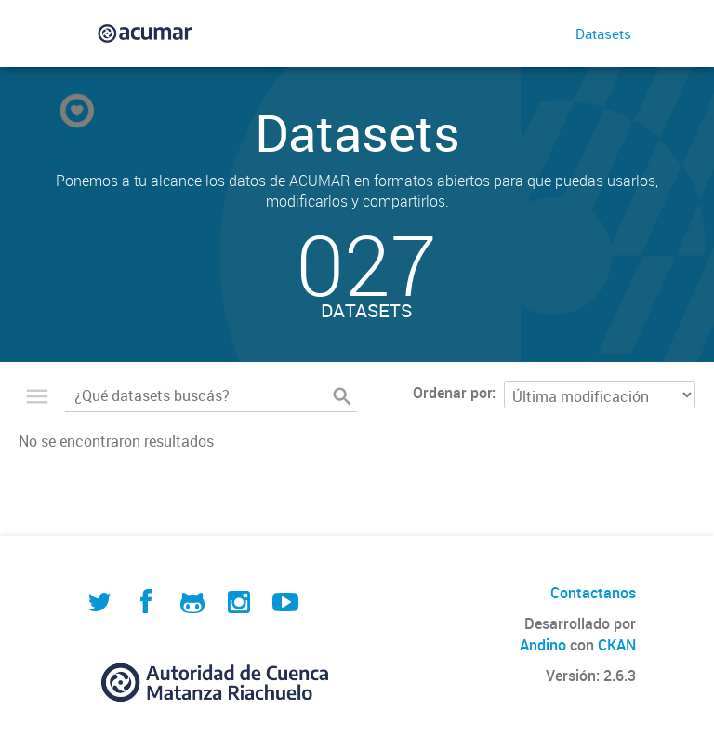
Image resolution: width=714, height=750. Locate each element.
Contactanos (593, 593)
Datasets (603, 33)
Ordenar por (452, 392)
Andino (543, 645)
